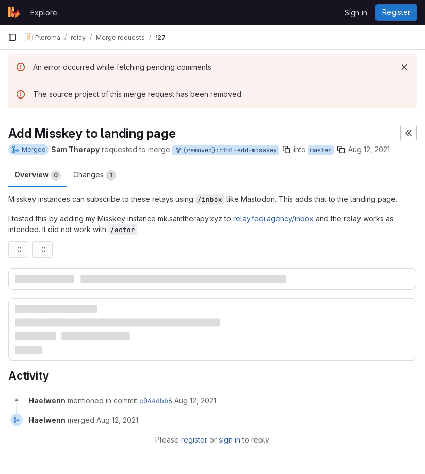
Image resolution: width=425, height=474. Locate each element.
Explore (43, 12)
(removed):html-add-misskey (225, 150)
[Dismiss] (404, 67)
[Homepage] (14, 12)
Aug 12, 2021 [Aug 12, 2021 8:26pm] (369, 149)
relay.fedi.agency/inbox (273, 218)
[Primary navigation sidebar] (12, 37)
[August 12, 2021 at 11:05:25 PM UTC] (195, 400)
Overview (37, 175)
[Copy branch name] (286, 149)
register (194, 439)
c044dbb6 (155, 400)
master (321, 150)
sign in (229, 439)
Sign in (356, 12)
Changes (94, 175)
